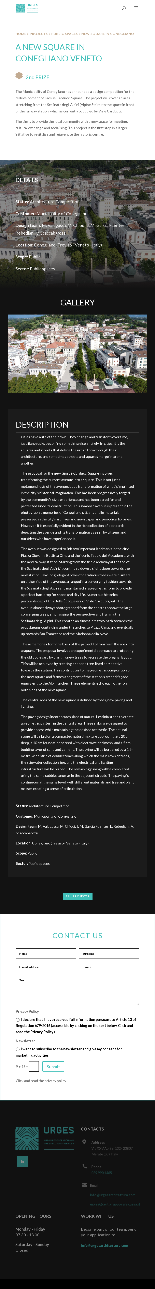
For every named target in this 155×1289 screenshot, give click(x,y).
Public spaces (64, 34)
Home (20, 34)
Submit (53, 1066)
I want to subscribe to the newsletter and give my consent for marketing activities (69, 1052)
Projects (39, 34)
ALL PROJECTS (77, 896)
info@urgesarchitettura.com (112, 1195)
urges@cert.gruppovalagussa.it (115, 1204)
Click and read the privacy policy (41, 1080)
